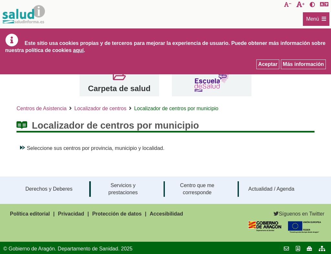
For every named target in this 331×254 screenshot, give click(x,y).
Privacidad (71, 214)
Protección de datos (117, 214)
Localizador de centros (100, 108)
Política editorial (30, 214)
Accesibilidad (166, 214)
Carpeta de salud (119, 88)
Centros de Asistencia (41, 108)
